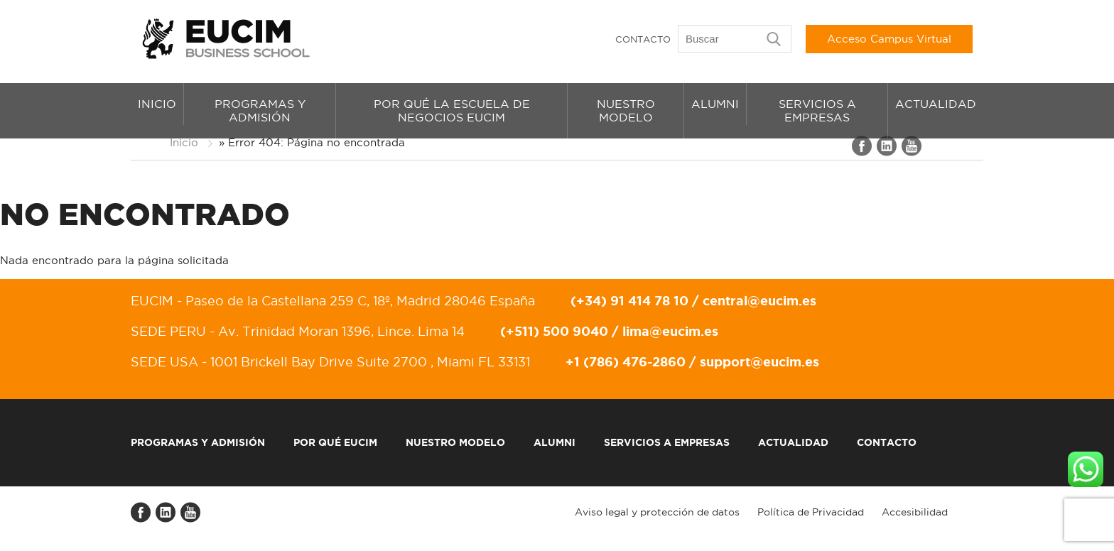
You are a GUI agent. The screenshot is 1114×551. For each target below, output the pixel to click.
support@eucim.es (759, 361)
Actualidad (935, 103)
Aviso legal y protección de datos (657, 512)
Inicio (157, 103)
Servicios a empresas (817, 110)
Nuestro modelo (626, 110)
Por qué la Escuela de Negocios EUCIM (452, 110)
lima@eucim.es (670, 331)
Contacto (643, 39)
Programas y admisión (260, 110)
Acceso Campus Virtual (889, 39)
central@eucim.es (759, 300)
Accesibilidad (915, 512)
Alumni (715, 103)
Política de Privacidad (810, 512)
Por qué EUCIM (335, 442)
